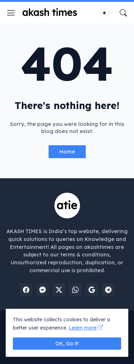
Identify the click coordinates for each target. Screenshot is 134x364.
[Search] (123, 13)
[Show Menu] (11, 13)
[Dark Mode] (106, 13)
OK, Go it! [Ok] (67, 343)
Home (67, 151)
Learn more (82, 328)
